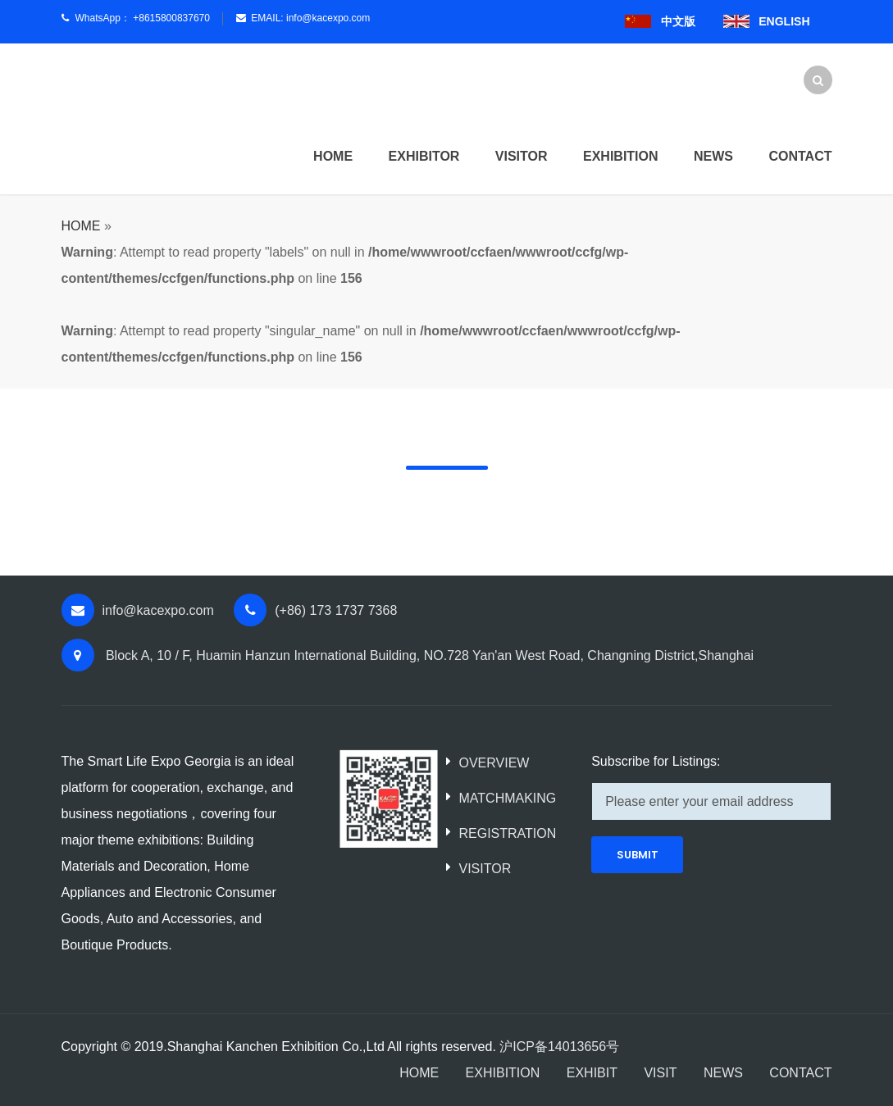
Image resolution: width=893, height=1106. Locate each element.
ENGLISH (784, 21)
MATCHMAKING (507, 798)
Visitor (521, 156)
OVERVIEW (493, 763)
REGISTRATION (507, 833)
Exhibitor (424, 156)
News (713, 156)
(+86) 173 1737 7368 (336, 610)
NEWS (723, 1073)
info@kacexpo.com (328, 18)
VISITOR (484, 869)
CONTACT (800, 1073)
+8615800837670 (171, 18)
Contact (799, 156)
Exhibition (620, 156)
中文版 (678, 21)
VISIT (660, 1073)
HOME (333, 156)
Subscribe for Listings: (655, 761)
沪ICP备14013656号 (559, 1047)
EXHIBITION (503, 1073)
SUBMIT (637, 854)
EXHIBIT (592, 1073)
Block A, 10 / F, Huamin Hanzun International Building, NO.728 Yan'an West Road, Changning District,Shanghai (428, 655)
